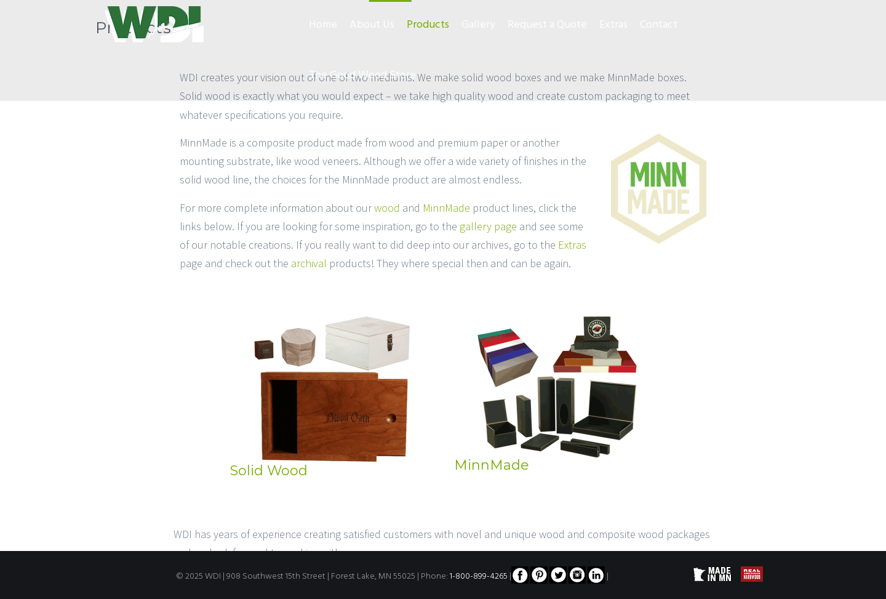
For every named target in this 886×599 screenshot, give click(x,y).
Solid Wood (269, 470)
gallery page (488, 226)
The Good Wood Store (362, 75)
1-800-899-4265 (479, 576)
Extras (613, 25)
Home (323, 25)
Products (428, 25)
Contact (658, 25)
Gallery (478, 25)
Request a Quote (547, 25)
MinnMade (446, 208)
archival (309, 263)
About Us (371, 25)
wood (387, 208)
